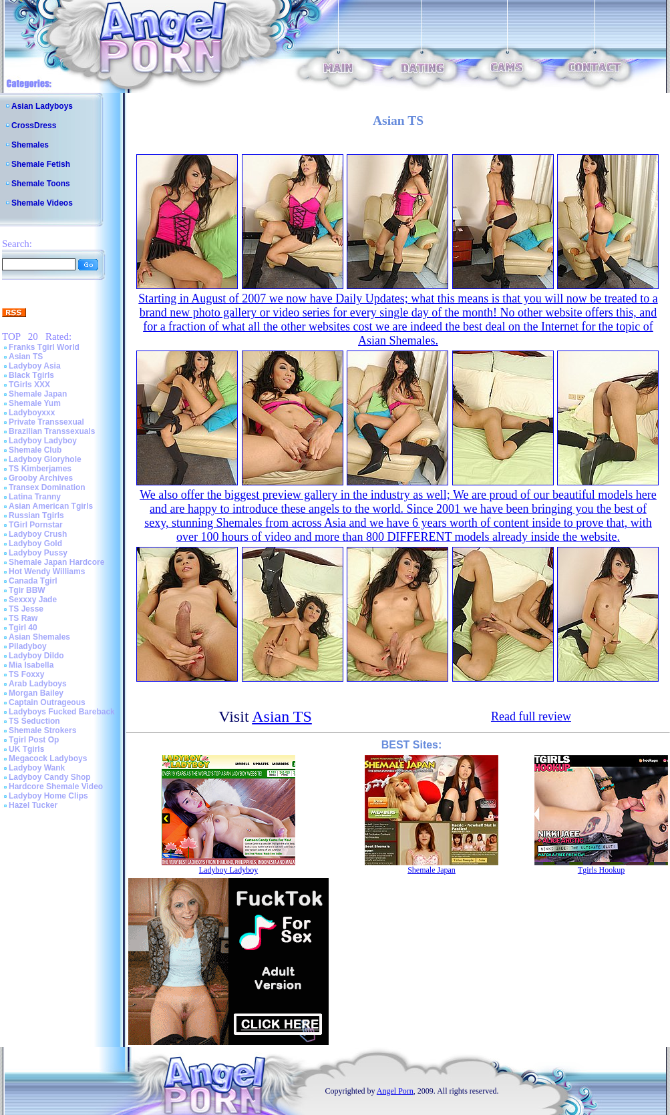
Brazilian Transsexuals (52, 431)
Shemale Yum (35, 403)
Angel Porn (395, 1091)
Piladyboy (28, 646)
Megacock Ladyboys (48, 758)
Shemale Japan (38, 394)
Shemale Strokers (42, 730)
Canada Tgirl (33, 581)
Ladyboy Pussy (38, 553)
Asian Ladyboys (42, 106)
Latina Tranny (35, 496)
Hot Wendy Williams (47, 571)
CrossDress (33, 125)
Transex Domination (47, 487)
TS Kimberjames (40, 468)
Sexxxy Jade (33, 599)
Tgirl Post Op (34, 739)
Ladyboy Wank (37, 767)
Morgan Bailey (36, 693)
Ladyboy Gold (35, 543)
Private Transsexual (46, 422)
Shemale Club (35, 450)
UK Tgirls (26, 749)
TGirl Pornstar (36, 524)
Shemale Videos (42, 203)
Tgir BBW (27, 590)
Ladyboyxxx (32, 412)
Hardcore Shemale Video (56, 786)
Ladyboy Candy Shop (50, 777)
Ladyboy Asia (35, 366)
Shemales (30, 145)
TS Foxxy (26, 674)
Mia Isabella (31, 665)
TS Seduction (34, 721)
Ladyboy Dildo (36, 655)
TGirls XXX (29, 384)
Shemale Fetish (40, 164)
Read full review (531, 716)
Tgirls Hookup (601, 870)
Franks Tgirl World (44, 347)
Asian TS (26, 356)
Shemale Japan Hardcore (56, 562)
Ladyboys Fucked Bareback (62, 711)
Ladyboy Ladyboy (43, 440)
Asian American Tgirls (51, 506)
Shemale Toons (40, 183)
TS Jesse (26, 609)
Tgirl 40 (23, 627)
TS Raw (23, 618)
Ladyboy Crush (38, 534)
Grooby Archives (41, 478)
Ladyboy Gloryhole (45, 459)
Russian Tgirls (36, 515)
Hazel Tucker (33, 805)
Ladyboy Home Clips (48, 796)
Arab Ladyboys (38, 683)
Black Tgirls (31, 375)
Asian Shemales (39, 637)
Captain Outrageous (47, 702)
